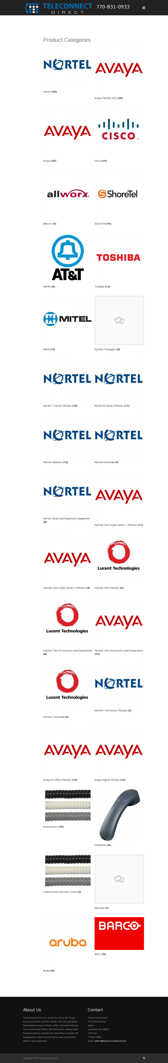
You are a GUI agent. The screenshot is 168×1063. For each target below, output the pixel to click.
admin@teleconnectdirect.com (110, 1040)
